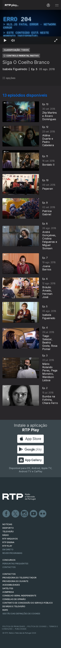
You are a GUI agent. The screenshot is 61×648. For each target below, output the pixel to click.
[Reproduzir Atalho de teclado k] (5, 40)
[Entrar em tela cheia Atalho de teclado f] (56, 40)
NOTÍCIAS (7, 524)
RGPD (5, 610)
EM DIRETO (7, 549)
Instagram (24, 514)
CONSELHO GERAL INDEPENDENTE (19, 595)
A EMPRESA (8, 592)
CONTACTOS (9, 574)
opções (8, 78)
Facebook (6, 514)
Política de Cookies (37, 626)
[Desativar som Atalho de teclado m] (13, 40)
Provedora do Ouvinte (15, 581)
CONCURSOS (8, 560)
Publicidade (20, 629)
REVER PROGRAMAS (12, 553)
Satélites (7, 588)
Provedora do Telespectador (19, 577)
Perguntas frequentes (15, 563)
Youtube (34, 514)
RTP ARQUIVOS (10, 538)
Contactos (9, 567)
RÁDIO (5, 535)
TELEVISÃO (8, 531)
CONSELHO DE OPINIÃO (14, 599)
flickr (43, 514)
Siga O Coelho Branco (25, 62)
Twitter (15, 514)
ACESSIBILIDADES (11, 585)
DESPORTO (8, 528)
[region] (30, 27)
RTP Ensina (8, 542)
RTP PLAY (7, 546)
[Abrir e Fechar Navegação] (57, 5)
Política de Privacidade (13, 626)
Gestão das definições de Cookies (21, 613)
